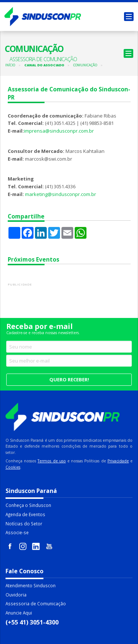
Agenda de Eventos (25, 514)
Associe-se (17, 532)
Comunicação (85, 65)
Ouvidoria (16, 595)
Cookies (13, 467)
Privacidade (118, 460)
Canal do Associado (44, 65)
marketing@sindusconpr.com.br (60, 194)
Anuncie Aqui (19, 613)
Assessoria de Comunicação (36, 603)
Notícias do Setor (24, 523)
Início (10, 65)
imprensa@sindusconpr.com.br (59, 130)
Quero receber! (69, 379)
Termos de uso (52, 460)
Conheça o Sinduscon (28, 505)
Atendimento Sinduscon (31, 585)
